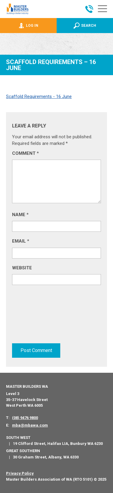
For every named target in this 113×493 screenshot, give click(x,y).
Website (22, 268)
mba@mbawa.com (30, 425)
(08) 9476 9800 (25, 417)
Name (20, 214)
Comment (25, 153)
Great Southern (23, 451)
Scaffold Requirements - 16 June (39, 96)
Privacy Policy (20, 473)
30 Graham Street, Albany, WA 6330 (46, 457)
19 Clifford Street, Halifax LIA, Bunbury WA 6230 (58, 443)
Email (20, 241)
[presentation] (36, 315)
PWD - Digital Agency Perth (28, 490)
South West (18, 437)
